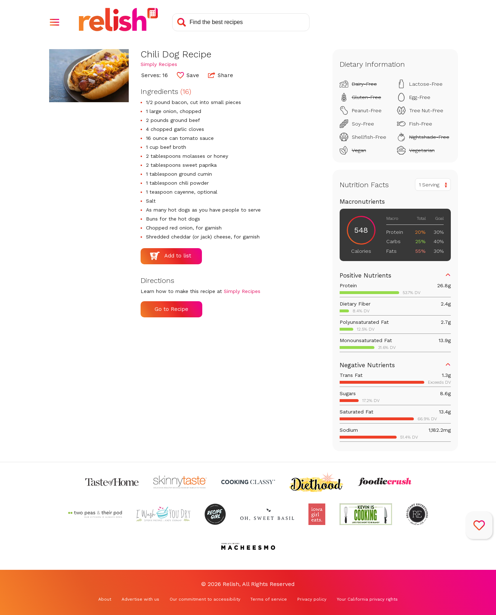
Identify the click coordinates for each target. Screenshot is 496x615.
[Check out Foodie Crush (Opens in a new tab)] (384, 482)
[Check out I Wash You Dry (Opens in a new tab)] (163, 514)
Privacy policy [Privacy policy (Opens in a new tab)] (311, 599)
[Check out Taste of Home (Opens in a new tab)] (112, 482)
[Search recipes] (241, 22)
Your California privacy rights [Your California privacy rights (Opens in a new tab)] (367, 599)
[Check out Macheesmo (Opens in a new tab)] (248, 546)
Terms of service (268, 599)
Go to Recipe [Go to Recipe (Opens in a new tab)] (171, 309)
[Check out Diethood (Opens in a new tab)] (316, 482)
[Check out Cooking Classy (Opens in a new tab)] (248, 482)
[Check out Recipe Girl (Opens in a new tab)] (215, 514)
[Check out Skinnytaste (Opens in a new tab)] (180, 482)
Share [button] (220, 75)
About (104, 599)
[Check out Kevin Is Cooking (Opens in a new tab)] (366, 514)
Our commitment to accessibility (205, 599)
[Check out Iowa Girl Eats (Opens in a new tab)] (316, 514)
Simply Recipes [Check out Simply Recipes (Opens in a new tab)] (159, 64)
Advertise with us (140, 599)
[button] (54, 22)
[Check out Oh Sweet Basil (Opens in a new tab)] (267, 514)
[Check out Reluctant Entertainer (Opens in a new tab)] (417, 514)
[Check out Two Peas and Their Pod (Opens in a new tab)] (95, 514)
